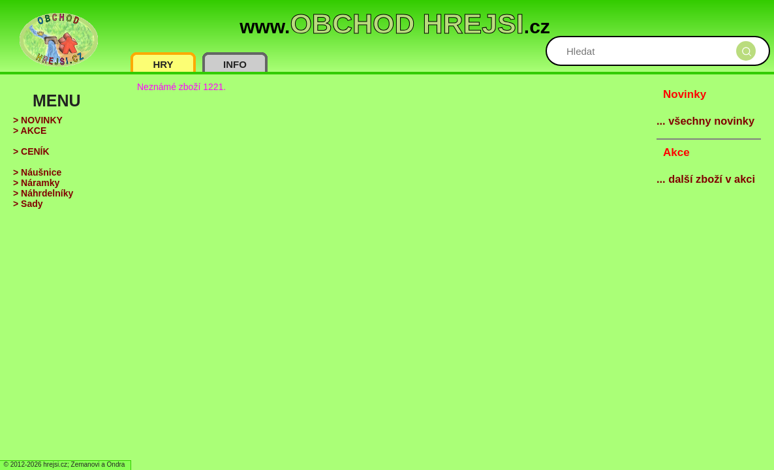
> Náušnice (37, 172)
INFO (235, 64)
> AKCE (29, 130)
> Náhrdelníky (43, 193)
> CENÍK (31, 151)
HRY (163, 64)
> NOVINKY (38, 120)
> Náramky (36, 183)
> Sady (28, 203)
